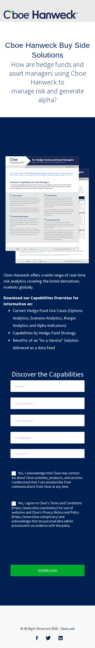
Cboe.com (67, 628)
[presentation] (52, 549)
